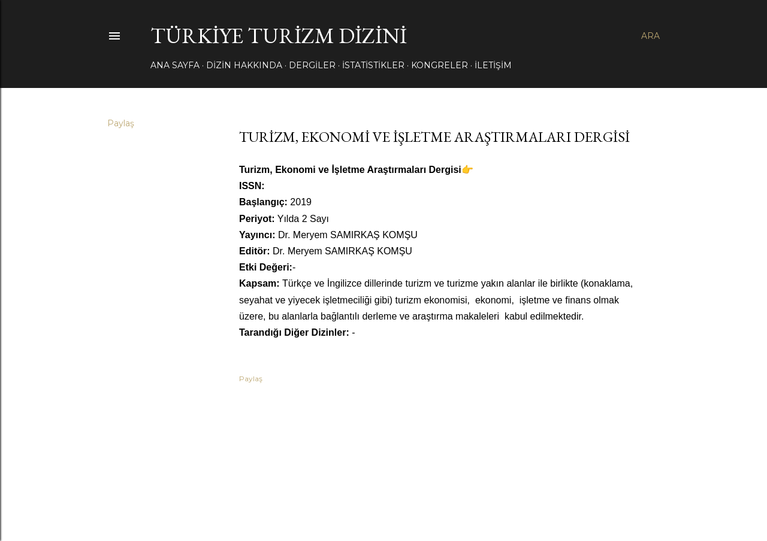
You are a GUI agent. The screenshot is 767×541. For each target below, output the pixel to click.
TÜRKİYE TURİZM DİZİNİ (278, 36)
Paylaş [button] (120, 123)
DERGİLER (312, 65)
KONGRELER (439, 65)
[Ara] (650, 36)
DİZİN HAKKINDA (244, 65)
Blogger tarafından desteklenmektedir (383, 484)
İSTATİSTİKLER (373, 65)
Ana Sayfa (175, 65)
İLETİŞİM (493, 65)
